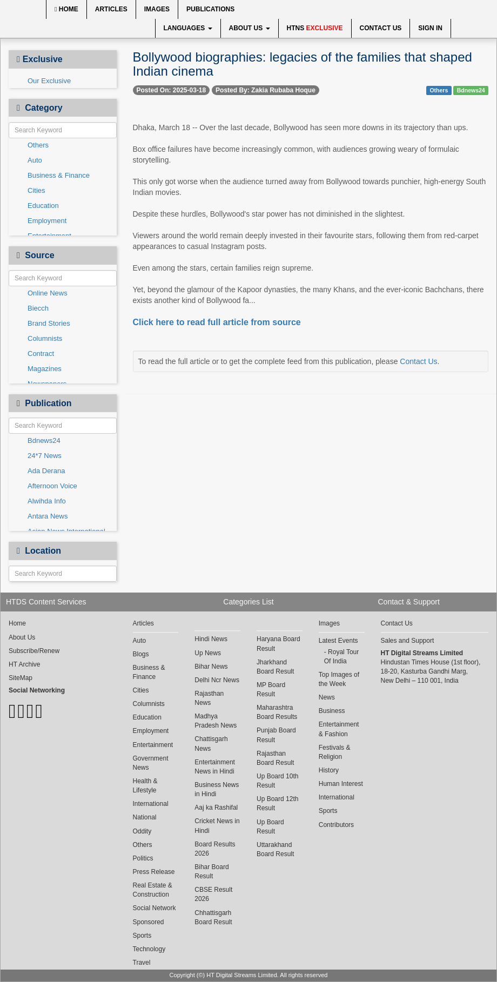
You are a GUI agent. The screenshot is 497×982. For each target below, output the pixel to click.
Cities (36, 190)
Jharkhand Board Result (275, 666)
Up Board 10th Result (277, 780)
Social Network (154, 908)
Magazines (45, 369)
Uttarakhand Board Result (275, 849)
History (329, 770)
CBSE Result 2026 (213, 894)
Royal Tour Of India (341, 656)
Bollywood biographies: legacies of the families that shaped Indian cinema (302, 64)
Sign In (430, 28)
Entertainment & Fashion (339, 729)
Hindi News (210, 639)
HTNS (315, 28)
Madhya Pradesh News (215, 720)
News (327, 697)
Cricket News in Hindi (216, 825)
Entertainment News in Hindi (214, 766)
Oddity (142, 831)
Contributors (336, 825)
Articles (111, 9)
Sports (142, 935)
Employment (47, 221)
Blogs (141, 654)
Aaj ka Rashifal (216, 807)
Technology (149, 949)
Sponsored (148, 922)
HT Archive (24, 664)
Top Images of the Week (339, 679)
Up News (207, 653)
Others (38, 145)
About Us (249, 28)
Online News (48, 293)
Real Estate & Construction (152, 890)
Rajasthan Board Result (275, 758)
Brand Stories (49, 323)
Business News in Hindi (216, 789)
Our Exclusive (49, 81)
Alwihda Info (47, 501)
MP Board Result (271, 689)
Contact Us (381, 28)
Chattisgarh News (210, 743)
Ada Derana (46, 471)
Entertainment (153, 745)
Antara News (48, 516)
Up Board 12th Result (277, 803)
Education (43, 205)
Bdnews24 (44, 440)
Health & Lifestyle (145, 785)
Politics (143, 858)
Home (66, 9)
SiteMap (20, 678)
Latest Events (338, 640)
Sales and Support (407, 640)
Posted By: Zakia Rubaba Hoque (265, 90)
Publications (210, 9)
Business (332, 711)
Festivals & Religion (335, 752)
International (151, 804)
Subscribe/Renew (34, 651)
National (145, 817)
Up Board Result (270, 826)
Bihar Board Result (211, 871)
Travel (142, 962)
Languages (188, 28)
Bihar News (210, 666)
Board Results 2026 (214, 848)
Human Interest (341, 784)
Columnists (45, 338)
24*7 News (45, 456)
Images (157, 9)
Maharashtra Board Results (277, 712)
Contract (41, 353)
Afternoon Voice (52, 486)
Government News (151, 763)
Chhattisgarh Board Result (213, 917)
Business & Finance (59, 175)
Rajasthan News (209, 698)
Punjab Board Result (276, 735)
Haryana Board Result (278, 643)
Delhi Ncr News (216, 680)
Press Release (154, 872)
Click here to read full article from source (217, 322)
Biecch (38, 308)
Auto (35, 160)
